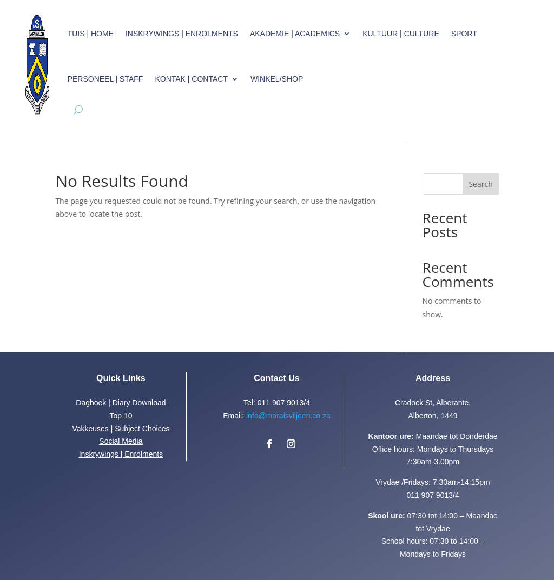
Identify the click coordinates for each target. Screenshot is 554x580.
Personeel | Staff (105, 79)
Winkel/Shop (276, 79)
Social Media (120, 441)
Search (480, 184)
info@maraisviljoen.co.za (288, 415)
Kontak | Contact (191, 79)
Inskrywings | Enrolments (182, 33)
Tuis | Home (91, 33)
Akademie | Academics (295, 33)
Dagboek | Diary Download (121, 402)
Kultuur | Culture (400, 33)
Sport (464, 33)
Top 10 (120, 415)
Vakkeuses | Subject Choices (120, 428)
